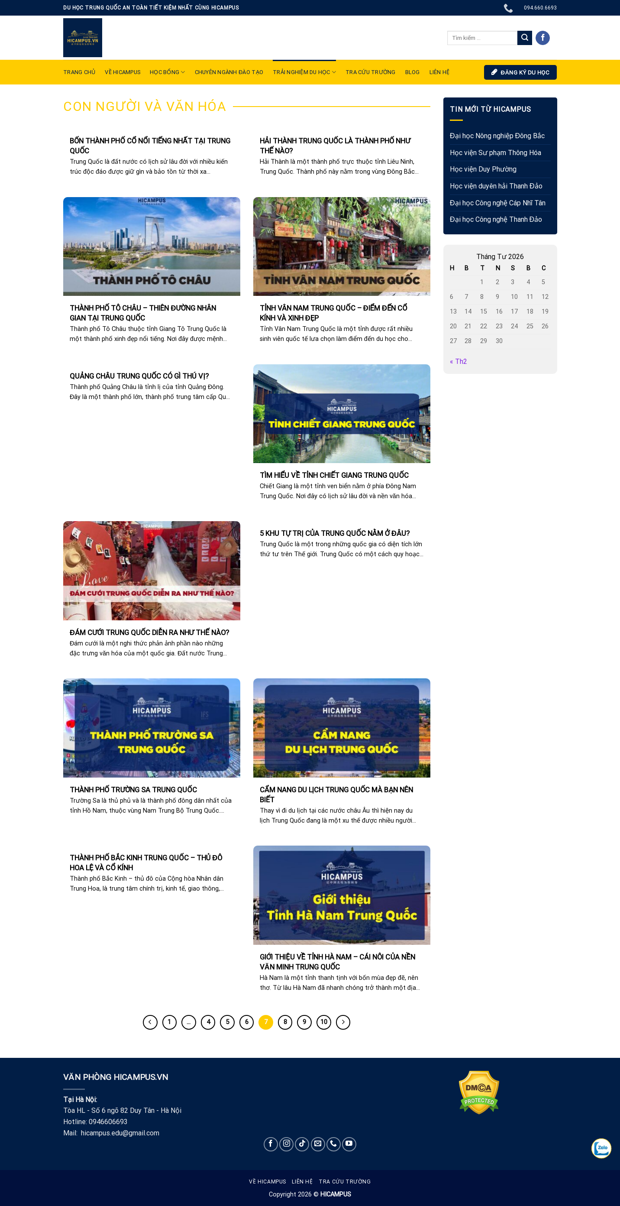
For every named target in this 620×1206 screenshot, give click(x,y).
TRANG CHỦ (79, 72)
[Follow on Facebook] (543, 38)
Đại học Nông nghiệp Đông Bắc (497, 136)
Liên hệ (302, 1182)
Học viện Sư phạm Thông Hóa (495, 153)
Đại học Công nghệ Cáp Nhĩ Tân (498, 203)
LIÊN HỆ (439, 72)
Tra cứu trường (371, 72)
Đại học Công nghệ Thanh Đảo (496, 220)
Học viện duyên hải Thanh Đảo (496, 186)
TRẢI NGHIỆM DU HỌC (304, 72)
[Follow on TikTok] (302, 1144)
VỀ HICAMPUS (122, 72)
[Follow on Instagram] (286, 1144)
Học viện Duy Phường (483, 169)
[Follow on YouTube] (349, 1144)
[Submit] (524, 38)
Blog (412, 72)
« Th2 (458, 362)
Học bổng (167, 72)
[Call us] (333, 1144)
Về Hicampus (267, 1182)
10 (323, 1022)
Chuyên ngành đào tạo (229, 72)
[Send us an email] (318, 1144)
